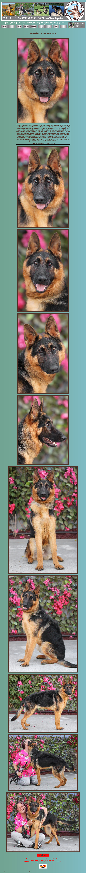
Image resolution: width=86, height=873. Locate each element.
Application (43, 855)
